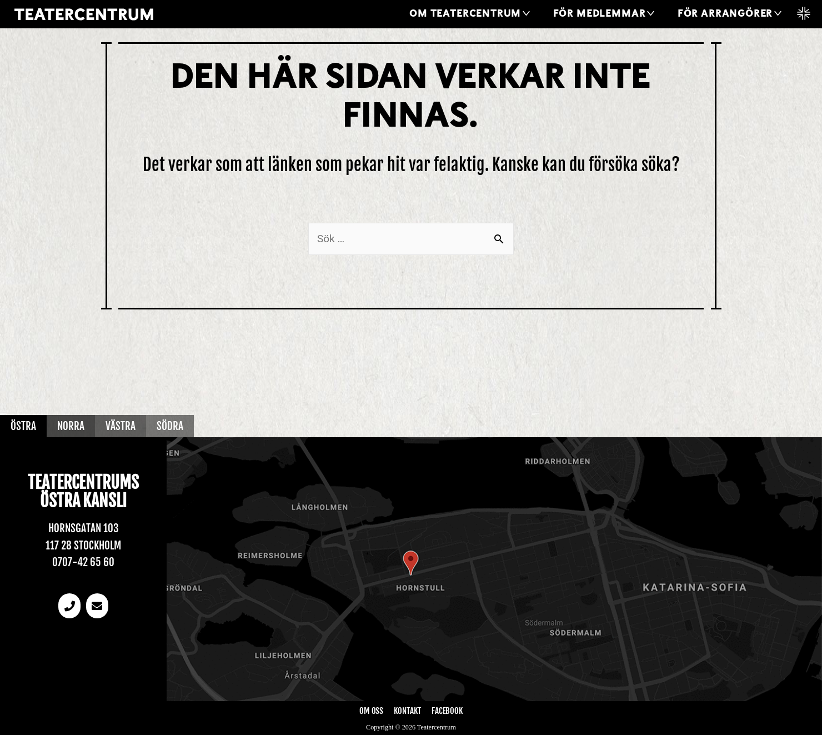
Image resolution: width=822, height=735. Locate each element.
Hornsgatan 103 (83, 528)
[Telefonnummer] (69, 605)
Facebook (447, 711)
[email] (97, 605)
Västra (121, 426)
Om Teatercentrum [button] (465, 14)
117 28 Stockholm (83, 545)
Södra (170, 426)
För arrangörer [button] (725, 14)
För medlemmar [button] (599, 14)
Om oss (371, 711)
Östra (23, 426)
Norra (70, 426)
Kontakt (407, 711)
